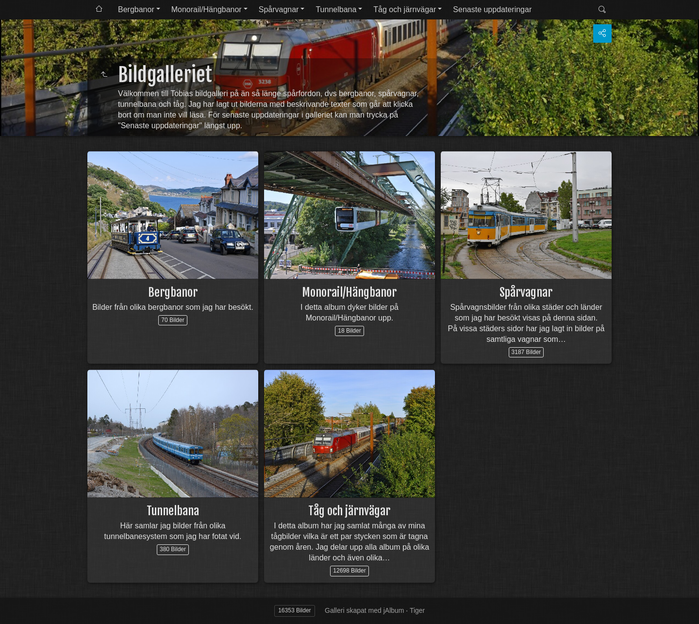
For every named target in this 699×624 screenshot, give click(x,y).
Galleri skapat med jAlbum (364, 610)
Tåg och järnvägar (404, 9)
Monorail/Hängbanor (206, 9)
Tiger (417, 610)
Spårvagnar (279, 9)
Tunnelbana (336, 9)
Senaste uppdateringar (492, 9)
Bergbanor (136, 9)
